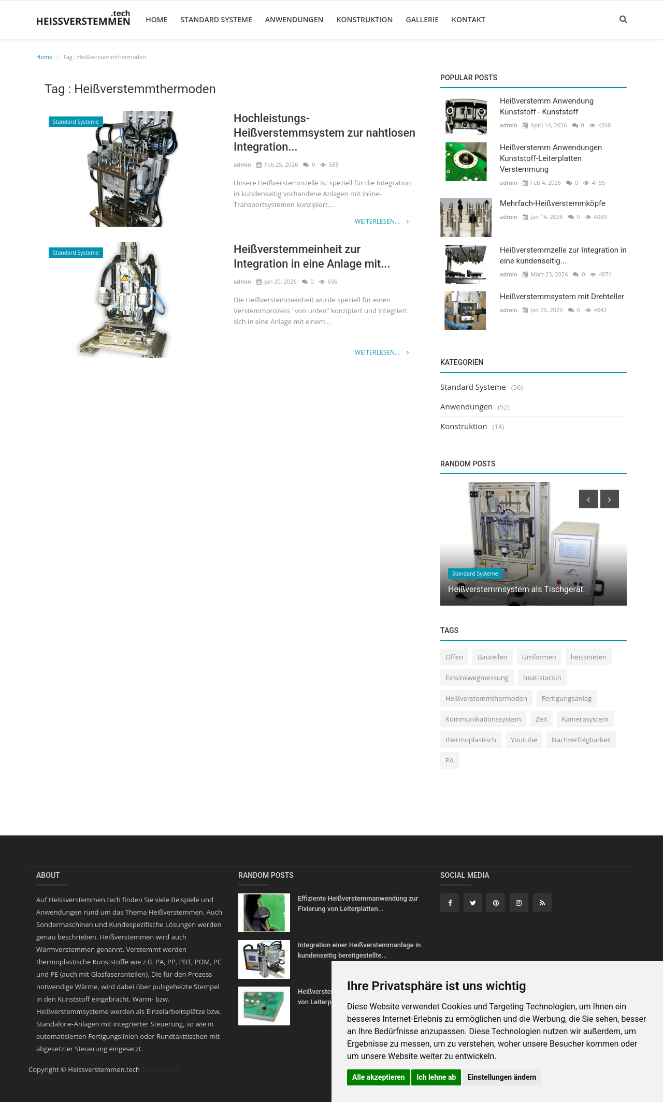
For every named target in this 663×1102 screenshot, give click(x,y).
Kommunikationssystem (483, 719)
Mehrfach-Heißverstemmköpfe (553, 203)
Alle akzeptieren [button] (378, 1077)
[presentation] (588, 499)
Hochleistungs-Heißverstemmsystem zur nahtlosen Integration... (299, 133)
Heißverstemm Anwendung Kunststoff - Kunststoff (547, 106)
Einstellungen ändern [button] (502, 1077)
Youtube (524, 739)
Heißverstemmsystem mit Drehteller (562, 296)
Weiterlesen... (382, 221)
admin (242, 165)
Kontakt (468, 19)
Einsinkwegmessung (477, 677)
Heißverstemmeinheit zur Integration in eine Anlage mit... (313, 256)
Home (156, 19)
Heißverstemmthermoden (486, 698)
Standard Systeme (215, 19)
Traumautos (160, 1069)
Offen (454, 657)
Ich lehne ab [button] (436, 1077)
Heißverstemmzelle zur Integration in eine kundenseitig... (563, 255)
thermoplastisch (470, 739)
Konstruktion (364, 19)
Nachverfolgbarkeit (581, 739)
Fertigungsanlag (567, 698)
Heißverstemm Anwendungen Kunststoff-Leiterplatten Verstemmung (551, 158)
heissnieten (589, 657)
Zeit (541, 719)
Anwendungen (294, 19)
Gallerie (421, 19)
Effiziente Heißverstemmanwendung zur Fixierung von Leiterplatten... (358, 903)
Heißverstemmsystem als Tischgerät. (516, 589)
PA (449, 760)
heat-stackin (542, 677)
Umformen (539, 657)
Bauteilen (492, 657)
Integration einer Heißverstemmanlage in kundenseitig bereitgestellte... (359, 950)
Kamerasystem (585, 719)
